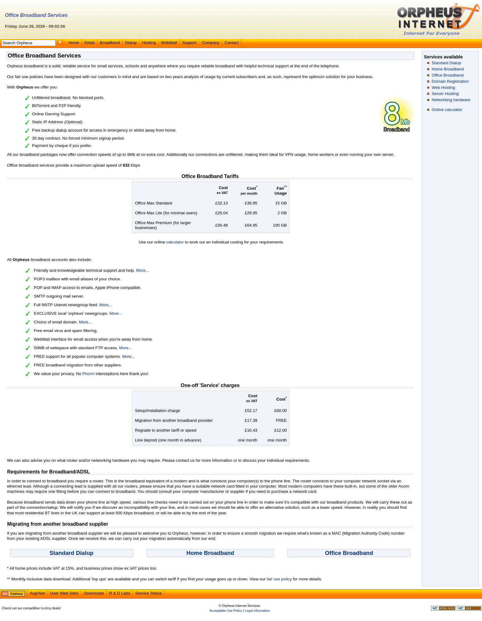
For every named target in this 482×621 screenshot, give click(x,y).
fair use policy (279, 579)
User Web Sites (64, 593)
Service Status (148, 593)
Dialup (131, 42)
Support (189, 42)
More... (142, 270)
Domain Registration (450, 81)
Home (73, 42)
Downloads (94, 593)
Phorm (88, 373)
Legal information (257, 610)
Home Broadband (210, 553)
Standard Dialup (71, 553)
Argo (37, 593)
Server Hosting (445, 93)
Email (90, 42)
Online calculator (447, 109)
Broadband (110, 42)
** (285, 187)
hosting (46, 608)
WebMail (169, 42)
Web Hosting (443, 87)
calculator (175, 242)
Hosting (149, 42)
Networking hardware (451, 99)
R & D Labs (119, 593)
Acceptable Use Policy (226, 610)
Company (210, 42)
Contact (231, 42)
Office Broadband (349, 553)
